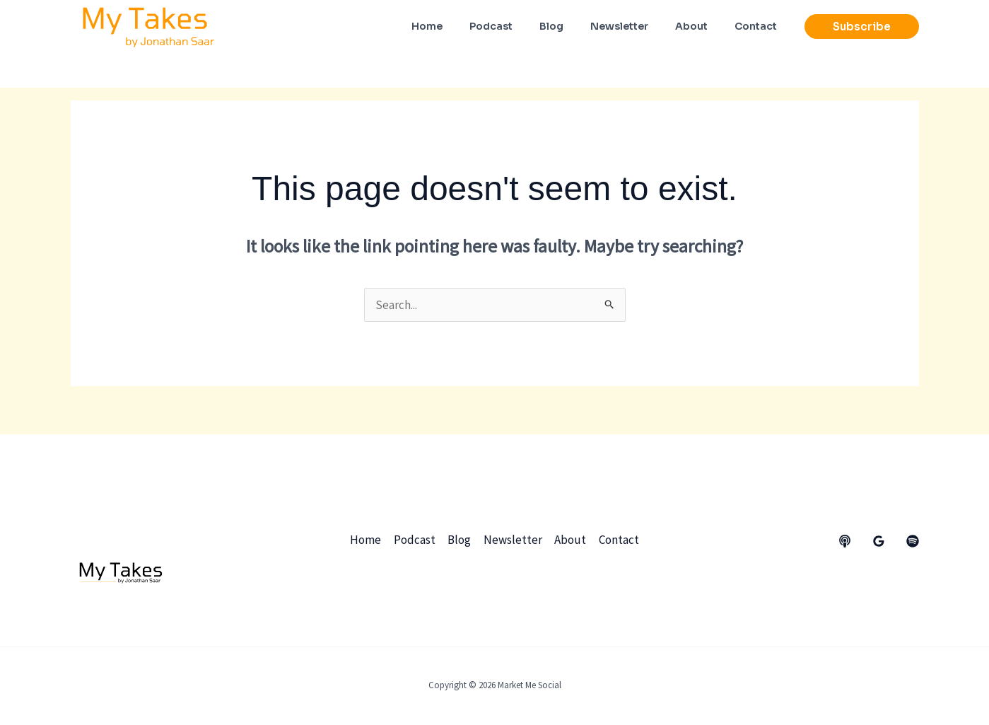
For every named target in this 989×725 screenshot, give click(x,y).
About (570, 539)
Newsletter (513, 539)
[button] (861, 26)
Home (366, 539)
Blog (460, 539)
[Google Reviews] (878, 541)
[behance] (844, 541)
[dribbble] (912, 541)
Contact (618, 539)
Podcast (415, 539)
